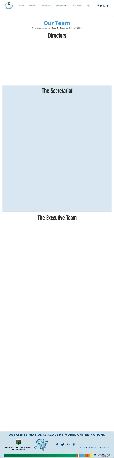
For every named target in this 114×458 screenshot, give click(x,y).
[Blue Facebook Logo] (57, 444)
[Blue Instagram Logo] (104, 5)
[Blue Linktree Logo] (107, 5)
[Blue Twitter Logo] (101, 5)
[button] (62, 6)
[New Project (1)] (98, 5)
